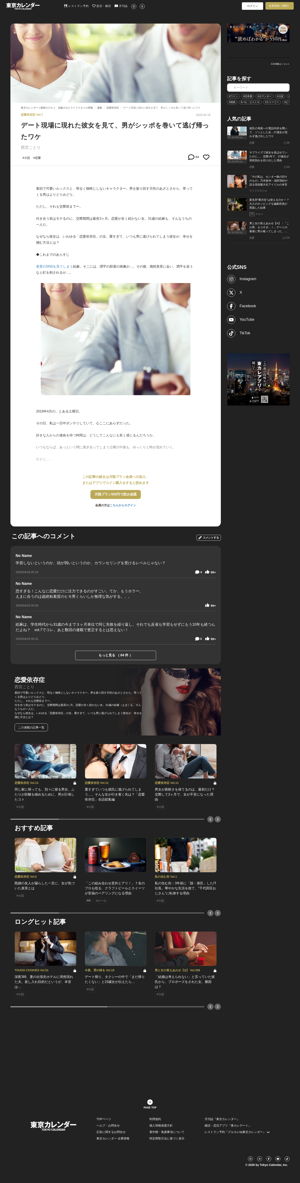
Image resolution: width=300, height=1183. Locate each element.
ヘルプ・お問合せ (108, 1125)
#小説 (280, 96)
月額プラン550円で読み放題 (116, 494)
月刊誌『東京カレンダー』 (222, 1119)
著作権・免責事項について (166, 1131)
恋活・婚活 (101, 6)
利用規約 (155, 1119)
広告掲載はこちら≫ (280, 64)
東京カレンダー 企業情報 (112, 1138)
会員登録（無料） (279, 5)
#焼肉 (232, 102)
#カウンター (264, 96)
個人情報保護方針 (161, 1125)
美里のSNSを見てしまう (54, 266)
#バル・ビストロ (250, 102)
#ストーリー (272, 102)
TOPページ (103, 1119)
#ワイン (233, 96)
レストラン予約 (76, 6)
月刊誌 (121, 6)
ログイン (252, 6)
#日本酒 (247, 96)
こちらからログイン (123, 505)
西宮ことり (31, 147)
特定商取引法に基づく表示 (166, 1138)
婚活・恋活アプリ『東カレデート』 (228, 1125)
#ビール (288, 102)
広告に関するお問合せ (111, 1131)
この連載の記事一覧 (31, 727)
